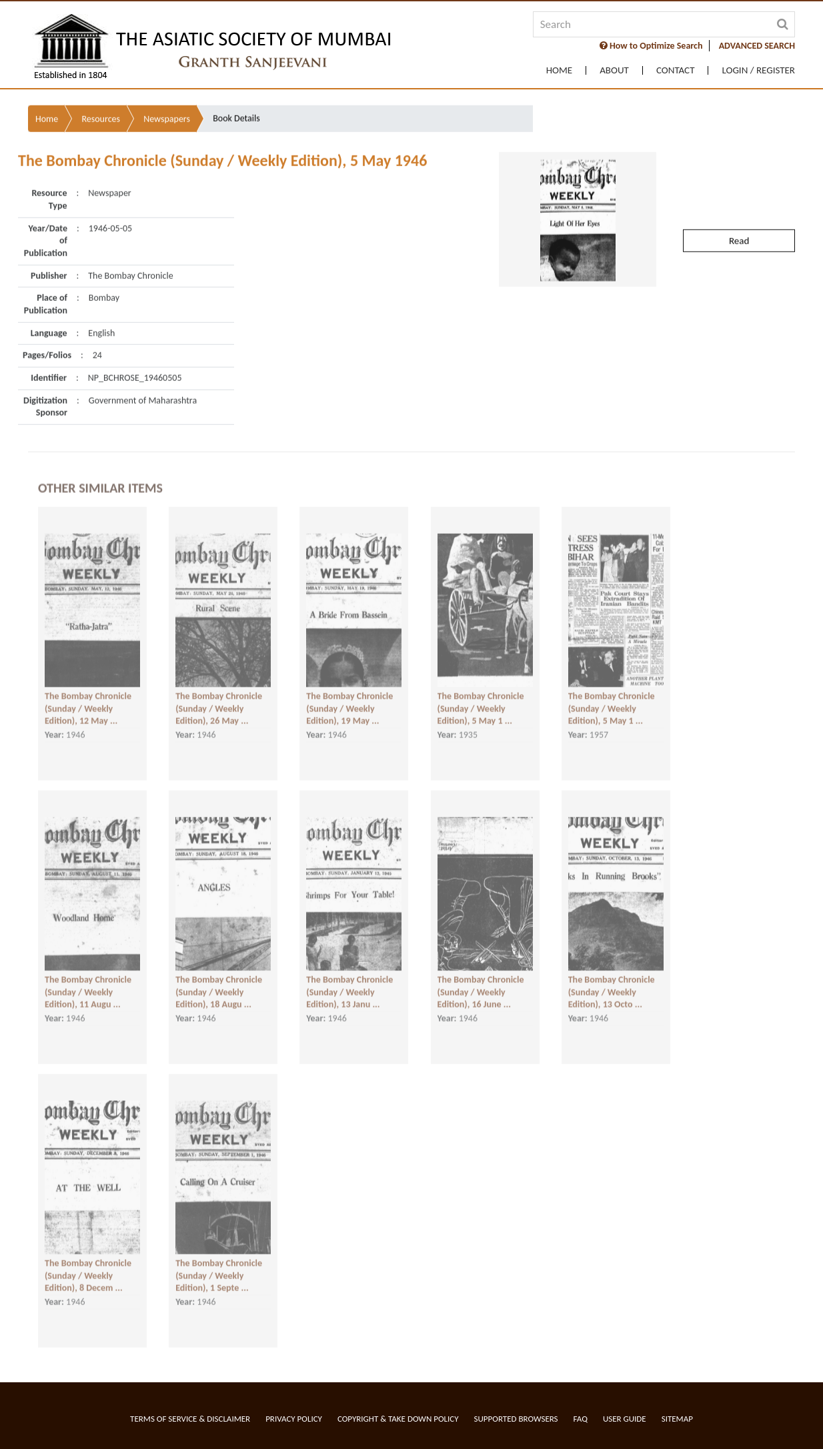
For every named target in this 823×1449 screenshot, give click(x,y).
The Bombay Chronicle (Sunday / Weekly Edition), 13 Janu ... (349, 985)
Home (559, 70)
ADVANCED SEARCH (757, 45)
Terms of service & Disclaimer (190, 1419)
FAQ (581, 1419)
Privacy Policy (293, 1419)
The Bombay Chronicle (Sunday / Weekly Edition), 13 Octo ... (611, 985)
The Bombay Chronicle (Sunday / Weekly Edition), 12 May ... (88, 702)
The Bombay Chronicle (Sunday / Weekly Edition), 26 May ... (218, 702)
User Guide (624, 1419)
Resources (100, 93)
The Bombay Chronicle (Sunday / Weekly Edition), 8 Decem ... (88, 1269)
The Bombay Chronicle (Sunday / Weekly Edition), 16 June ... (481, 985)
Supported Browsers (516, 1419)
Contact (675, 70)
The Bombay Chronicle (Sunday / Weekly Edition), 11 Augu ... (88, 985)
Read (739, 215)
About (614, 70)
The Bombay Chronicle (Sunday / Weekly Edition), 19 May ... (349, 702)
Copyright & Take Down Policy (398, 1419)
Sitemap (677, 1419)
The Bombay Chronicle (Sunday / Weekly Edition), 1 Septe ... (218, 1269)
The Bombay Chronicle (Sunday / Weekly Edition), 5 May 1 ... (481, 702)
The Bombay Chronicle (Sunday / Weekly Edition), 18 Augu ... (218, 985)
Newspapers (166, 93)
